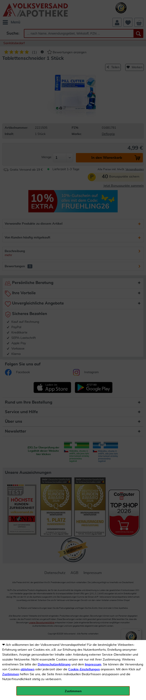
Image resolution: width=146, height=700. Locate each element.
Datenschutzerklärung (54, 664)
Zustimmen (10, 674)
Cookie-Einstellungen (84, 669)
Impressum (93, 664)
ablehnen (27, 669)
